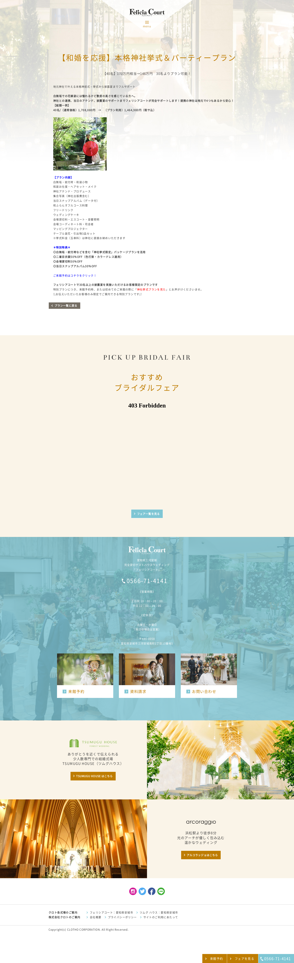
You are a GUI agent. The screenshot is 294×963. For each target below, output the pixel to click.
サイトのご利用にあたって (160, 917)
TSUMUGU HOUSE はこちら (94, 776)
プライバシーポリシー (122, 917)
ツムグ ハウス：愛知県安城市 (159, 912)
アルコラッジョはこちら (202, 855)
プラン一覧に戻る (66, 305)
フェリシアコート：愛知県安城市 (111, 912)
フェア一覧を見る (148, 514)
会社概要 (95, 917)
